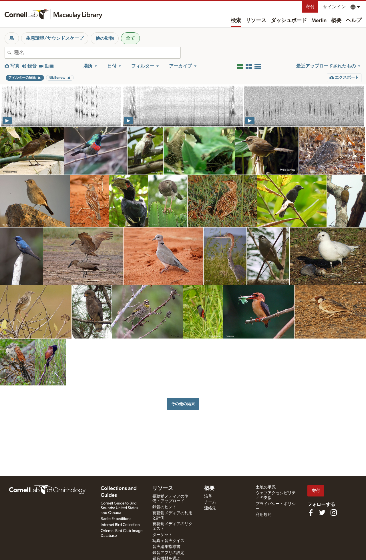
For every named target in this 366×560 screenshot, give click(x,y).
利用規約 (264, 515)
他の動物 (105, 38)
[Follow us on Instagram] (333, 512)
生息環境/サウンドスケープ (54, 38)
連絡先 (210, 508)
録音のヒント (164, 507)
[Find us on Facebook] (310, 512)
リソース (256, 20)
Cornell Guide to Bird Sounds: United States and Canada (119, 508)
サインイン (334, 7)
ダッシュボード (289, 20)
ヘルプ (353, 20)
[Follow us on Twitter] (322, 512)
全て (130, 38)
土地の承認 (266, 487)
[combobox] (97, 52)
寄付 (310, 7)
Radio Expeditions (116, 519)
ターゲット (162, 535)
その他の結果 (183, 404)
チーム (210, 502)
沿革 (208, 496)
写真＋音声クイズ (168, 541)
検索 (236, 20)
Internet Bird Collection (120, 525)
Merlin (319, 20)
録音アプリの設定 (168, 553)
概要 (336, 20)
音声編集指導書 (166, 547)
